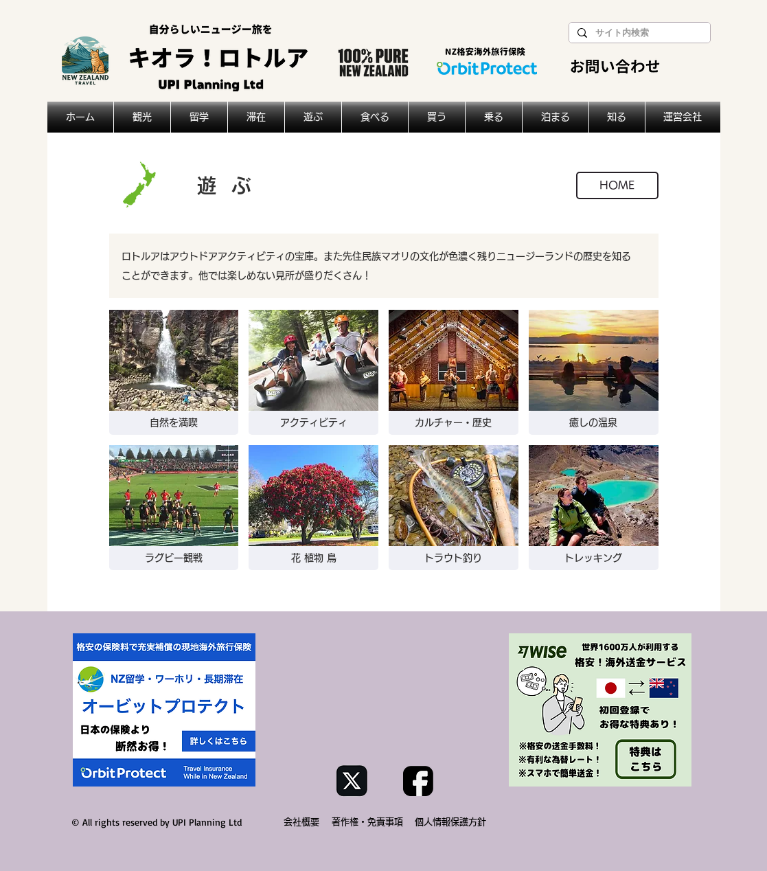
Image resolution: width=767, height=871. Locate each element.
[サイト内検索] (638, 33)
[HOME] (617, 185)
